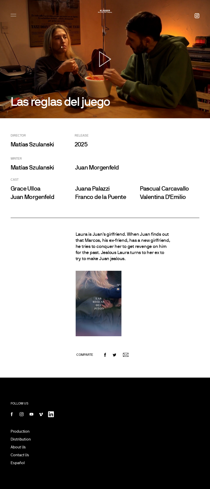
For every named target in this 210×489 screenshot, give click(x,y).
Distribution (21, 439)
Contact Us (20, 455)
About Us (18, 447)
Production (20, 431)
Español (18, 463)
